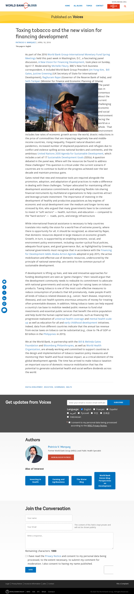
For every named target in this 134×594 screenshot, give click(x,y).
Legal (7, 584)
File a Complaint (123, 584)
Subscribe (118, 402)
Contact (99, 6)
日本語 (106, 413)
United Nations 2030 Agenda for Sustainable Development (70, 153)
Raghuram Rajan (51, 77)
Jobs (44, 584)
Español (113, 409)
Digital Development (34, 387)
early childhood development (80, 322)
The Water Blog (82, 480)
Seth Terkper (32, 81)
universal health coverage (69, 318)
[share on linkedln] (4, 298)
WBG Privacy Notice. (97, 425)
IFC (38, 592)
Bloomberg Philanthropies (59, 345)
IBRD (28, 592)
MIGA (44, 592)
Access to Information (32, 584)
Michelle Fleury (60, 65)
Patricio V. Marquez (26, 42)
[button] (125, 6)
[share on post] (4, 293)
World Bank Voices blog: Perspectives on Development (105, 480)
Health (69, 387)
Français (100, 409)
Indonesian (75, 416)
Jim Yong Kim (96, 69)
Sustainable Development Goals (66, 157)
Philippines (49, 334)
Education (48, 387)
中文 (96, 413)
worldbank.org (119, 2)
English (28, 46)
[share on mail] (4, 282)
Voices (78, 17)
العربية (73, 413)
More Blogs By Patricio (61, 457)
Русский (85, 413)
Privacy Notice (53, 556)
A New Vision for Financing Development (61, 62)
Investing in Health (35, 480)
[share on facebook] (4, 287)
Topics (89, 6)
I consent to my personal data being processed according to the (94, 424)
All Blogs (78, 6)
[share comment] (4, 310)
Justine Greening (42, 73)
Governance (59, 387)
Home (67, 6)
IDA (33, 592)
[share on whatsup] (4, 304)
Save (31, 570)
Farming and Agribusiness (58, 480)
